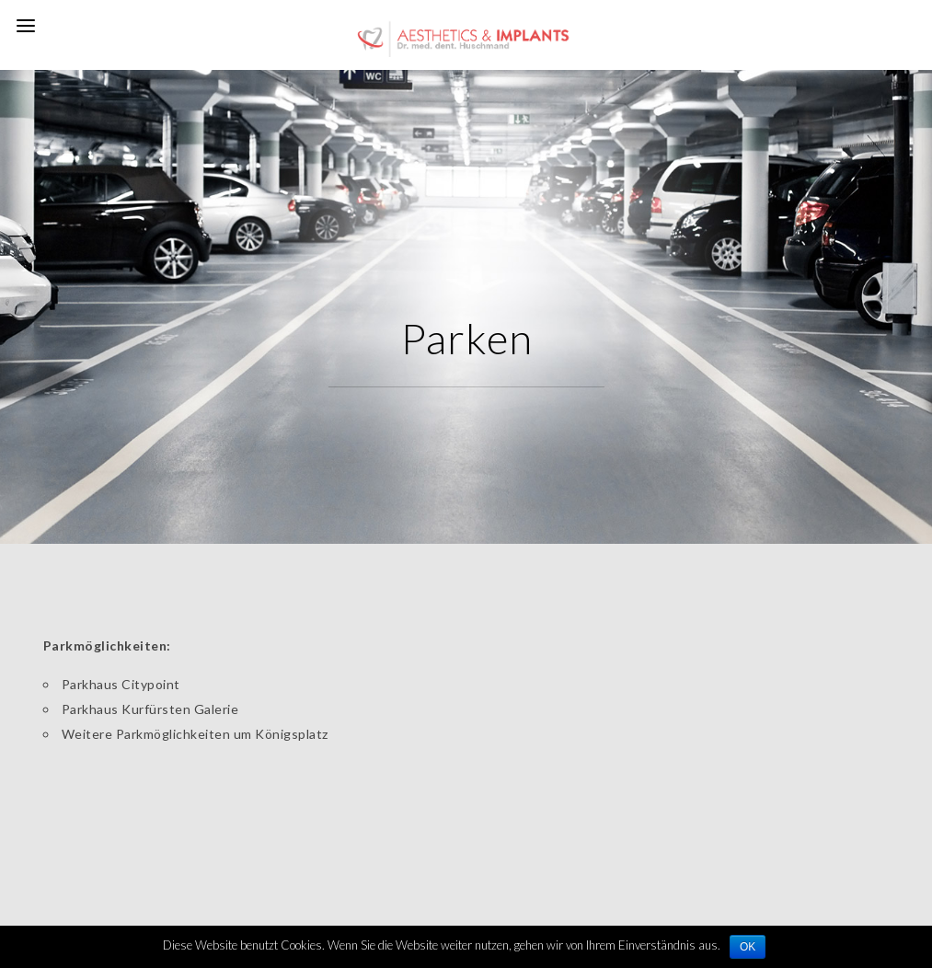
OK (747, 946)
